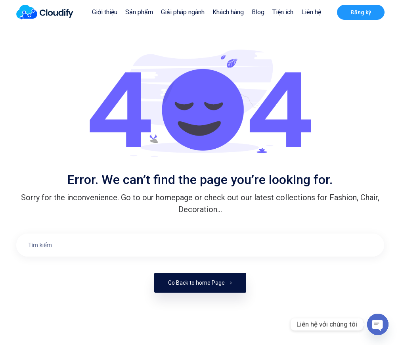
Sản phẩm (139, 12)
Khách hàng (228, 12)
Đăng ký (360, 12)
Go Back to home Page (200, 283)
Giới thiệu (104, 12)
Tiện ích (282, 12)
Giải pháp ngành (183, 12)
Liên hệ (311, 12)
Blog (258, 12)
